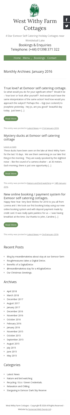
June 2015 (12, 351)
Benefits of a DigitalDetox (20, 264)
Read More (10, 118)
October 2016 (14, 319)
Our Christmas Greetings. (19, 272)
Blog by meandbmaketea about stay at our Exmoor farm (35, 256)
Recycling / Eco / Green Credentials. (24, 382)
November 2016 (15, 315)
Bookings (39, 58)
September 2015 (15, 339)
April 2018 (12, 291)
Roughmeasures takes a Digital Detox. (26, 260)
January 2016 (13, 327)
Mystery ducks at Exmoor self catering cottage (32, 137)
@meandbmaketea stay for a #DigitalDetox (29, 268)
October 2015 (14, 335)
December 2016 (15, 311)
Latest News (33, 128)
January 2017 (13, 307)
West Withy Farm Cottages (35, 24)
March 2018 (13, 295)
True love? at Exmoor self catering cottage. (35, 88)
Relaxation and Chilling (18, 386)
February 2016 (14, 323)
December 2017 (15, 299)
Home (17, 58)
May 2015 (12, 355)
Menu (26, 58)
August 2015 (13, 343)
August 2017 (13, 303)
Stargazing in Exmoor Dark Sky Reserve (27, 390)
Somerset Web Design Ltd (39, 409)
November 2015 (15, 331)
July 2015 (11, 347)
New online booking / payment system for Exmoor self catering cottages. (35, 196)
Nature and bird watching (39, 183)
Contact (51, 58)
